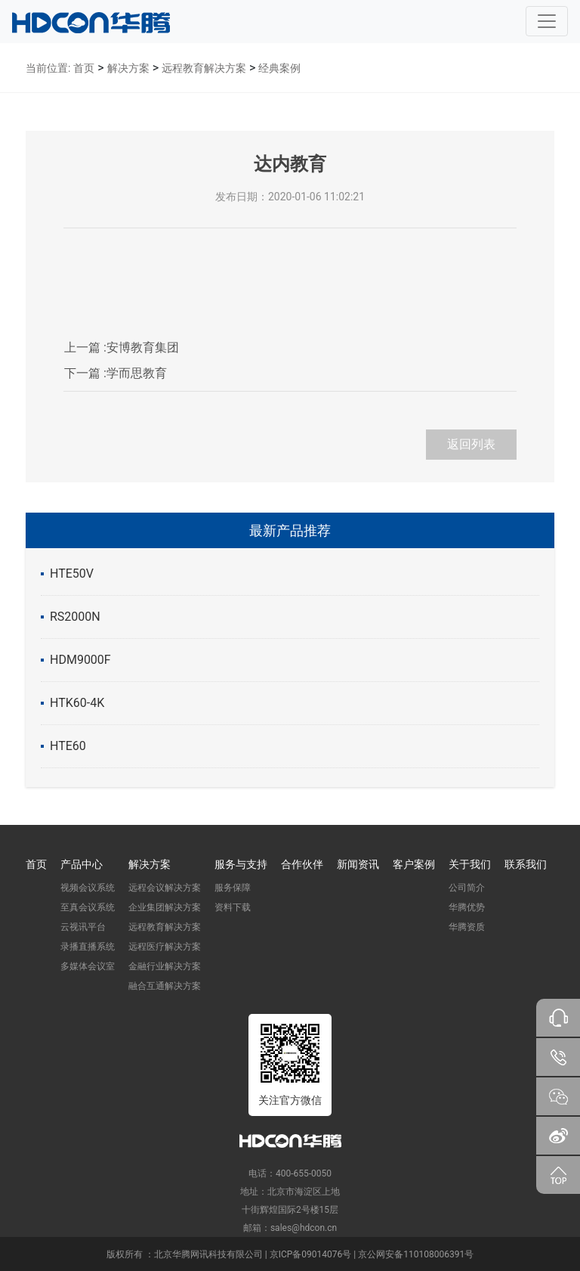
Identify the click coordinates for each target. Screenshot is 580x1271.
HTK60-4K (77, 703)
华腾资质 (467, 927)
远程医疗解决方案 (164, 946)
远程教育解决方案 (204, 68)
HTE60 (68, 746)
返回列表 (471, 444)
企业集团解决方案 (164, 907)
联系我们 (525, 864)
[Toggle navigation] (547, 21)
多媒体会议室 (87, 966)
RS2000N (75, 616)
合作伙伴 (302, 864)
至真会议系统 (87, 907)
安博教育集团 (121, 347)
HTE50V (72, 573)
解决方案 (128, 68)
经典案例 (279, 68)
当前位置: (48, 68)
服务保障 (232, 887)
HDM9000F (80, 660)
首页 (83, 68)
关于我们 (470, 864)
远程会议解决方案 (164, 887)
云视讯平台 (83, 927)
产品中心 (81, 864)
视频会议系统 (87, 887)
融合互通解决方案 (164, 986)
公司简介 (467, 887)
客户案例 (414, 864)
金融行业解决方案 (164, 966)
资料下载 (232, 907)
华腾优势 (467, 907)
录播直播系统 (87, 946)
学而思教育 (115, 373)
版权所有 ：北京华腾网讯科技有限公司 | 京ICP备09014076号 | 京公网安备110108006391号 (290, 1254)
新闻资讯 (358, 864)
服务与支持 (240, 864)
